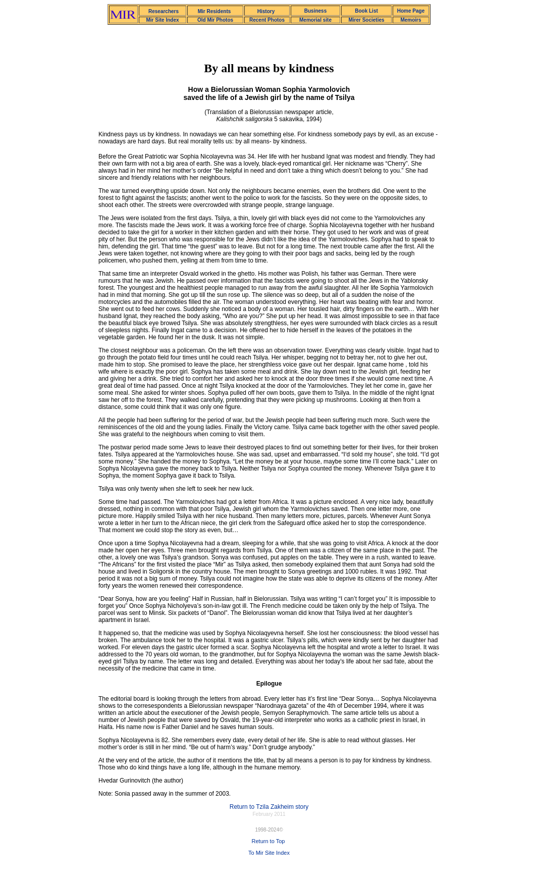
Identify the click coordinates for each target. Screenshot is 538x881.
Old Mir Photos (215, 20)
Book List (366, 11)
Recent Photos (267, 20)
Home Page (410, 11)
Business (315, 11)
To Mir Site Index (269, 853)
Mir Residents (214, 11)
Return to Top (268, 841)
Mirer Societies (366, 20)
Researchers (163, 11)
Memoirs (410, 20)
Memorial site (315, 20)
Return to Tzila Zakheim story (269, 806)
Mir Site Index (162, 20)
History (266, 11)
